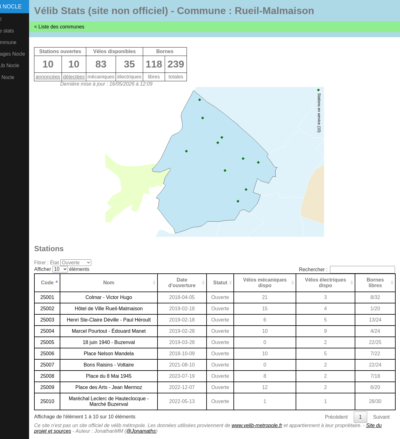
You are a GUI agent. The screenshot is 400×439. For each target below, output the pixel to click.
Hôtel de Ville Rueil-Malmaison (123, 308)
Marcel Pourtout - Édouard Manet (123, 331)
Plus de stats (17, 30)
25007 (65, 364)
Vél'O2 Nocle (17, 77)
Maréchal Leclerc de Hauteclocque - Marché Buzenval (123, 401)
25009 (65, 387)
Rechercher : (347, 269)
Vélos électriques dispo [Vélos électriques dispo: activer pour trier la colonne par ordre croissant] (329, 282)
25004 (65, 331)
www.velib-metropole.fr (274, 425)
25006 (65, 353)
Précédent (336, 417)
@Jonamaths (166, 431)
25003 (65, 319)
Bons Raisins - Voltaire (123, 364)
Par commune (18, 42)
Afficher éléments (79, 269)
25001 (65, 297)
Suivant (381, 417)
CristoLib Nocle (20, 65)
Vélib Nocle (21, 6)
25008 (65, 376)
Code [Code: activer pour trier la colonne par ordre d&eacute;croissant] (64, 282)
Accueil (11, 19)
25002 (65, 308)
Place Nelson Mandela (123, 353)
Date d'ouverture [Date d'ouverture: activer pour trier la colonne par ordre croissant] (192, 282)
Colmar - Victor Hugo (122, 297)
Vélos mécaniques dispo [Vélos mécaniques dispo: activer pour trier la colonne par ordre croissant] (271, 282)
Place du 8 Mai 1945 (123, 376)
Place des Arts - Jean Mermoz (122, 387)
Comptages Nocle (23, 54)
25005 (65, 342)
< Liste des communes (77, 26)
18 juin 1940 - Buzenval (123, 342)
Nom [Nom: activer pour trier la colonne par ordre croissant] (122, 282)
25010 (65, 401)
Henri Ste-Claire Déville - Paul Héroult (123, 319)
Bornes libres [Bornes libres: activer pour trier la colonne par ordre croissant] (376, 282)
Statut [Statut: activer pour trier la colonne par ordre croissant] (229, 282)
